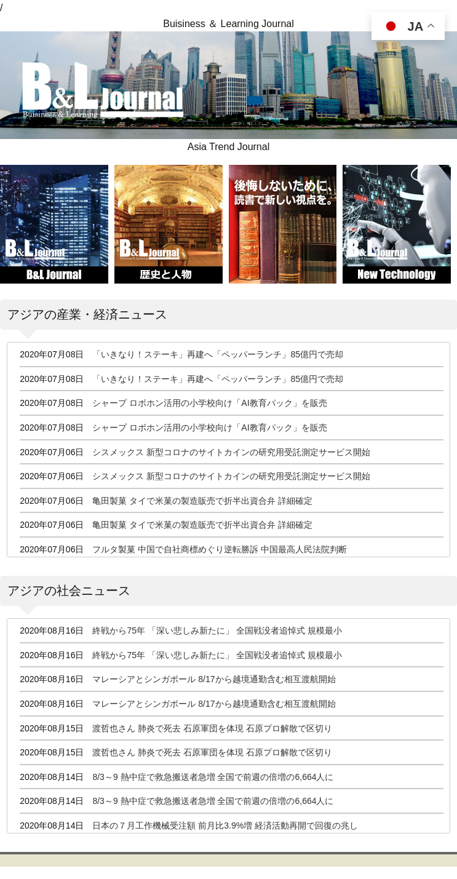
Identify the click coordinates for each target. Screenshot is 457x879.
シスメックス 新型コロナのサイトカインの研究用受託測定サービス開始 (231, 452)
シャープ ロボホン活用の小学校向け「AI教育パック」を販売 (209, 403)
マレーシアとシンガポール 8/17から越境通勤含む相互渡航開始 (213, 679)
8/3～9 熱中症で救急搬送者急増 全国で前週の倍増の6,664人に (212, 777)
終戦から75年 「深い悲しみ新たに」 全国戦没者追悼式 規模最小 (216, 630)
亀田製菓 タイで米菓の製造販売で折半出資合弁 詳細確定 (202, 501)
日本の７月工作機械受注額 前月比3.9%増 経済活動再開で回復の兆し (225, 825)
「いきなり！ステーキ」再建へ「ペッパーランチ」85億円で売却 (217, 354)
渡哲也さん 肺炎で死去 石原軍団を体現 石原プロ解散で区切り (212, 728)
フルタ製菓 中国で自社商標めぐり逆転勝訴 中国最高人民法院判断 (219, 549)
